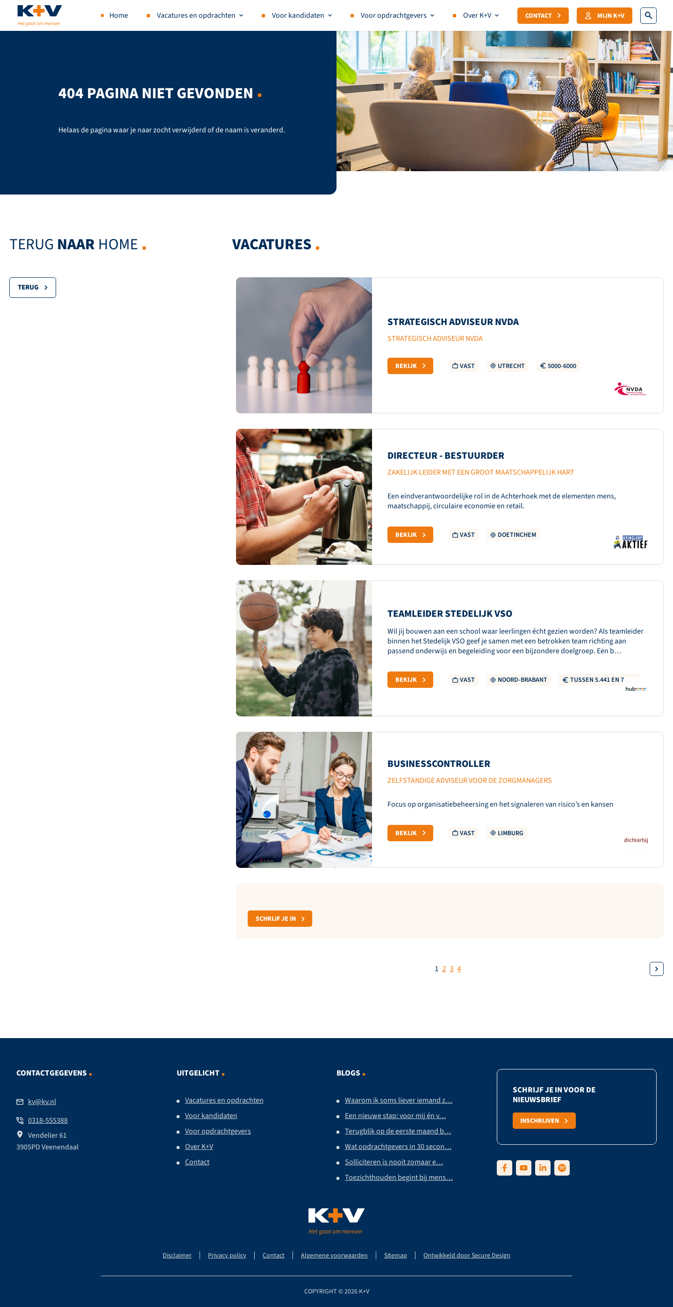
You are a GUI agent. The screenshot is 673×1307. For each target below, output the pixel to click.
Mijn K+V (604, 15)
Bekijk (410, 365)
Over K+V (477, 15)
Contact (543, 15)
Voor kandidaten (298, 15)
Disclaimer (177, 1255)
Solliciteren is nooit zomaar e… (394, 1162)
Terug (33, 287)
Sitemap (395, 1255)
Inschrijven (544, 1120)
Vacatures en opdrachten (196, 15)
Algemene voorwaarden (334, 1255)
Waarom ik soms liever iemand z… (398, 1100)
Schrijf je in (280, 918)
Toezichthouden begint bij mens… (399, 1177)
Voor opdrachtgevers (394, 15)
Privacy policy (227, 1255)
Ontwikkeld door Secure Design (466, 1255)
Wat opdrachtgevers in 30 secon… (398, 1146)
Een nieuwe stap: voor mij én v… (395, 1115)
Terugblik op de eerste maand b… (398, 1131)
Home (118, 15)
